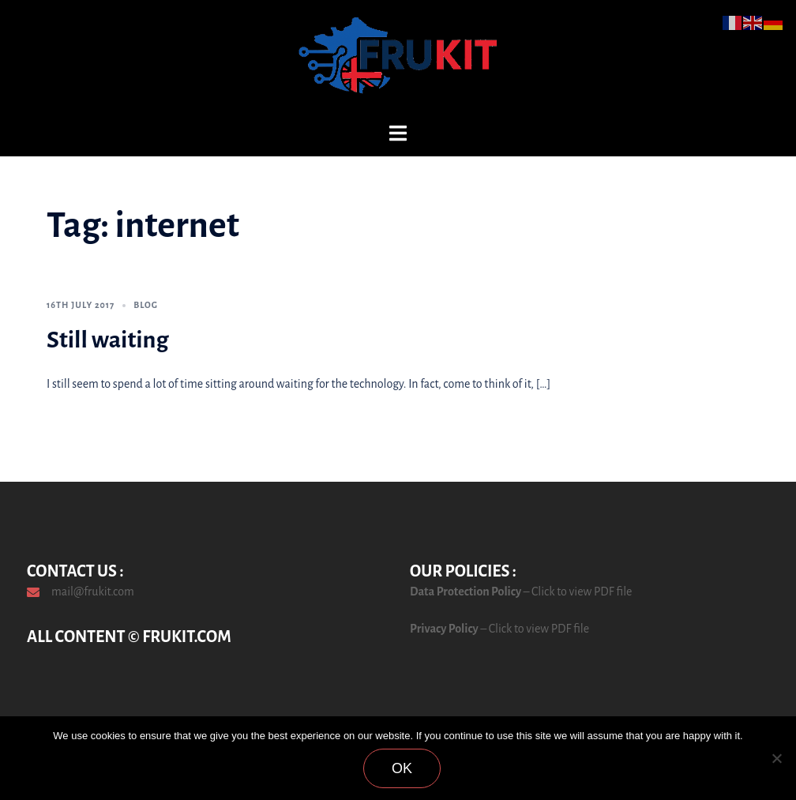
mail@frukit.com (92, 591)
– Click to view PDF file (576, 591)
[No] (776, 758)
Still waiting (108, 339)
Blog (145, 305)
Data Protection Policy (465, 591)
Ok (402, 768)
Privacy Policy (444, 628)
